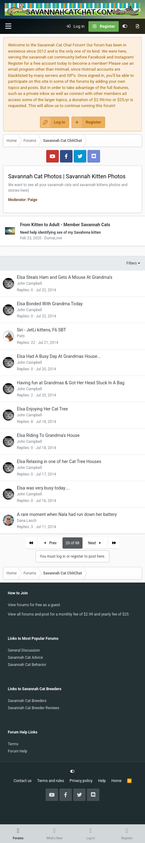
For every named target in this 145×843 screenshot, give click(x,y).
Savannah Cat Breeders (27, 701)
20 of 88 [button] (72, 543)
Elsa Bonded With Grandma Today (49, 303)
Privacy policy (81, 781)
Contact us (22, 781)
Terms (13, 744)
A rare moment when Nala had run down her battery (67, 514)
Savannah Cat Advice (25, 657)
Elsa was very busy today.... (43, 487)
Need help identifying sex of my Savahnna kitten (60, 232)
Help (102, 781)
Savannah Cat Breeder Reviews (33, 708)
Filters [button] (132, 263)
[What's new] (137, 26)
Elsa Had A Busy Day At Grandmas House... (59, 356)
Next (95, 543)
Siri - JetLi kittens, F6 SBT (41, 329)
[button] (8, 26)
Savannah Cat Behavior (27, 665)
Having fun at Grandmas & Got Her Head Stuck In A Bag (70, 382)
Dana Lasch (27, 520)
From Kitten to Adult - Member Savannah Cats (65, 224)
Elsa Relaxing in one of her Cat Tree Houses (59, 461)
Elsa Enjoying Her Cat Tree (42, 408)
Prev (49, 543)
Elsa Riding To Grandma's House (48, 435)
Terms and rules (50, 781)
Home (117, 781)
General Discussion (24, 650)
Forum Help (17, 751)
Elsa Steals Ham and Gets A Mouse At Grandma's (64, 277)
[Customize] (125, 26)
